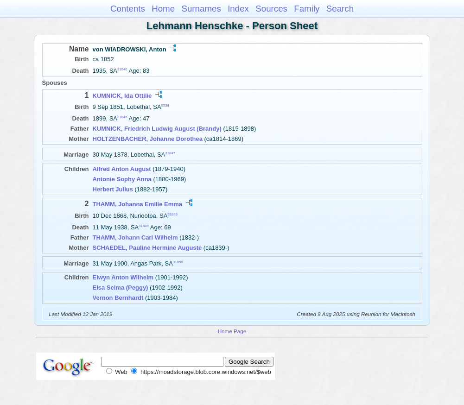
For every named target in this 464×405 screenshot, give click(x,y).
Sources (271, 8)
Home (163, 8)
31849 (144, 226)
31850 (178, 261)
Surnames (201, 8)
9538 (165, 105)
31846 (122, 69)
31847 (170, 153)
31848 (172, 214)
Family (306, 8)
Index (238, 8)
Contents (127, 8)
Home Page (232, 331)
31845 (122, 117)
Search (340, 8)
